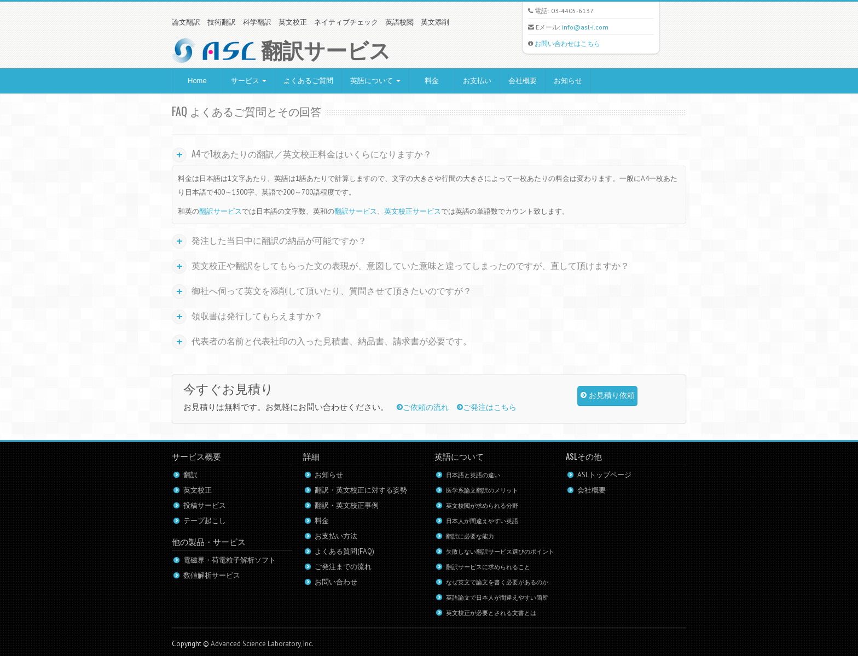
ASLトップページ (604, 474)
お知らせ (568, 81)
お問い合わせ (336, 582)
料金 (432, 81)
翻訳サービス (220, 211)
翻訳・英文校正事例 (347, 505)
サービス (249, 81)
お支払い (477, 81)
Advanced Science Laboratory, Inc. (262, 643)
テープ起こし (204, 520)
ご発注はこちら (487, 407)
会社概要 (522, 81)
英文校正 (197, 490)
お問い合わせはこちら (567, 43)
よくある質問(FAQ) (344, 551)
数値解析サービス (211, 575)
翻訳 (190, 474)
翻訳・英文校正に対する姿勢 (361, 490)
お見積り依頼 (608, 395)
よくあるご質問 (308, 81)
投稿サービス (204, 505)
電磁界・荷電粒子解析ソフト (229, 560)
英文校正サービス (412, 211)
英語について (375, 81)
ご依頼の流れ (423, 407)
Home (197, 81)
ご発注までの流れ (343, 566)
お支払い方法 (336, 536)
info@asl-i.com (585, 27)
